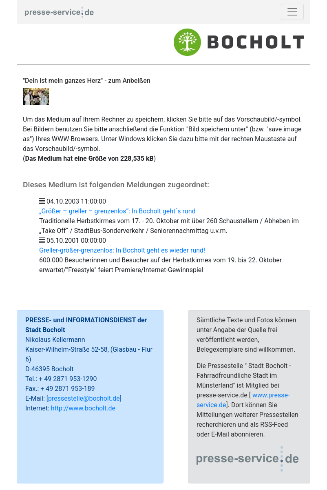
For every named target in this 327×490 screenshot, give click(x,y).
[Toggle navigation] (292, 12)
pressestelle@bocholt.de (84, 398)
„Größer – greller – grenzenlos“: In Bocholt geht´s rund (117, 211)
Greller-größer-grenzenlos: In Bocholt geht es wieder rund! (122, 250)
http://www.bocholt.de (83, 408)
